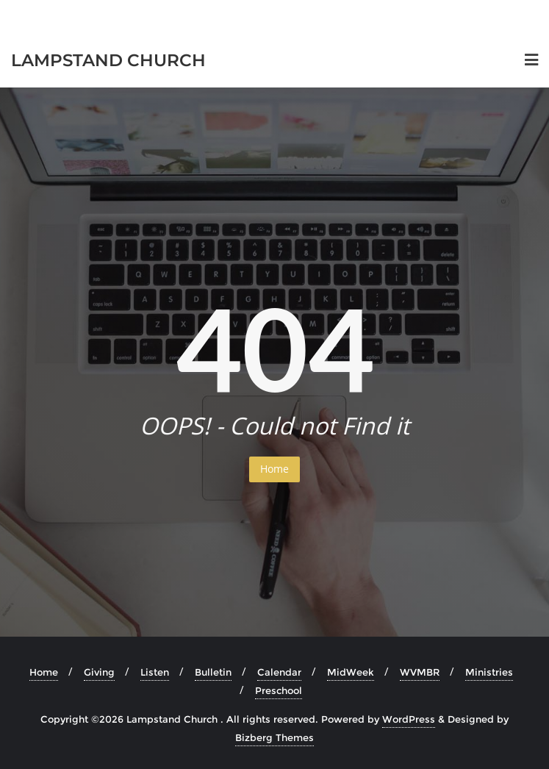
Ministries (489, 672)
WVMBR (419, 672)
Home (274, 469)
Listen (154, 672)
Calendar (279, 672)
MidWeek (350, 672)
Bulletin (213, 672)
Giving (99, 672)
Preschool (278, 690)
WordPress (408, 719)
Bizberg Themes (274, 737)
